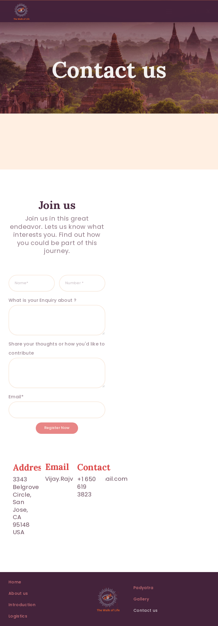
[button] (169, 11)
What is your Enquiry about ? (42, 300)
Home (15, 582)
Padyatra (143, 588)
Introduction (22, 605)
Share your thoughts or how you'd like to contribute (57, 348)
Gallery (141, 599)
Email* (16, 396)
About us (18, 593)
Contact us (145, 610)
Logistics (18, 616)
